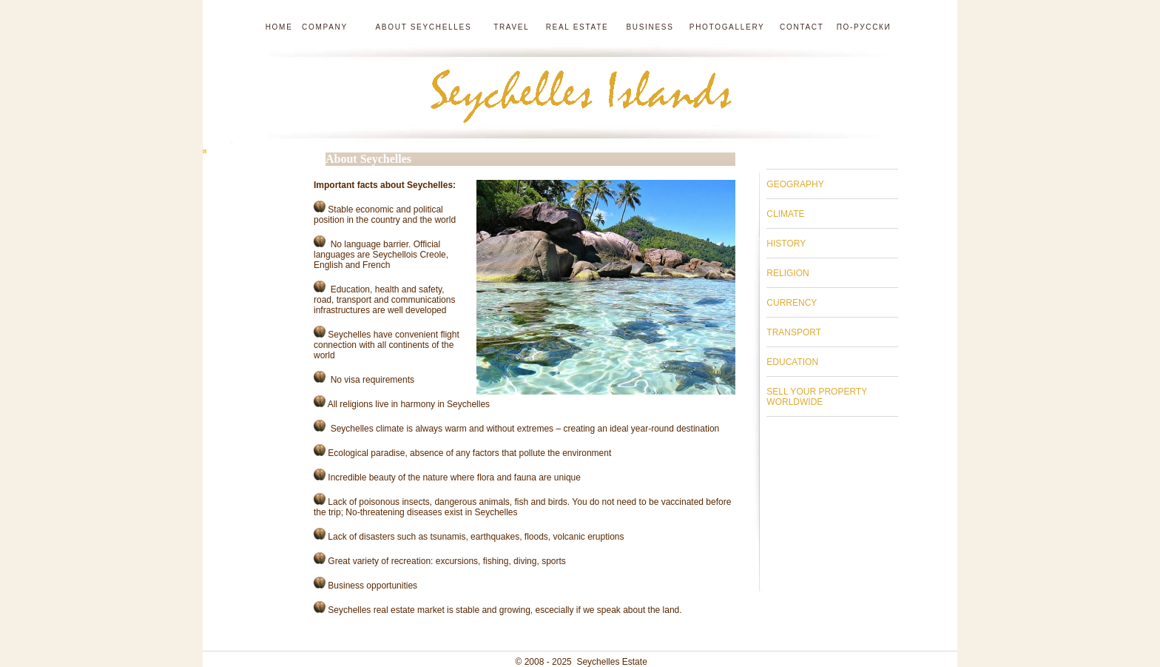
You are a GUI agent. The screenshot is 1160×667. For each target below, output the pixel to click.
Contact (802, 27)
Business (649, 27)
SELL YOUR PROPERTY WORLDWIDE (816, 396)
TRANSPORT (793, 332)
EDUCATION (792, 362)
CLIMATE (785, 214)
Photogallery (727, 27)
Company (325, 27)
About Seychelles (421, 27)
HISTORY (786, 243)
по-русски (864, 27)
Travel (512, 27)
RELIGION (787, 273)
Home (279, 27)
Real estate (579, 27)
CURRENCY (791, 303)
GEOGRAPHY (794, 184)
